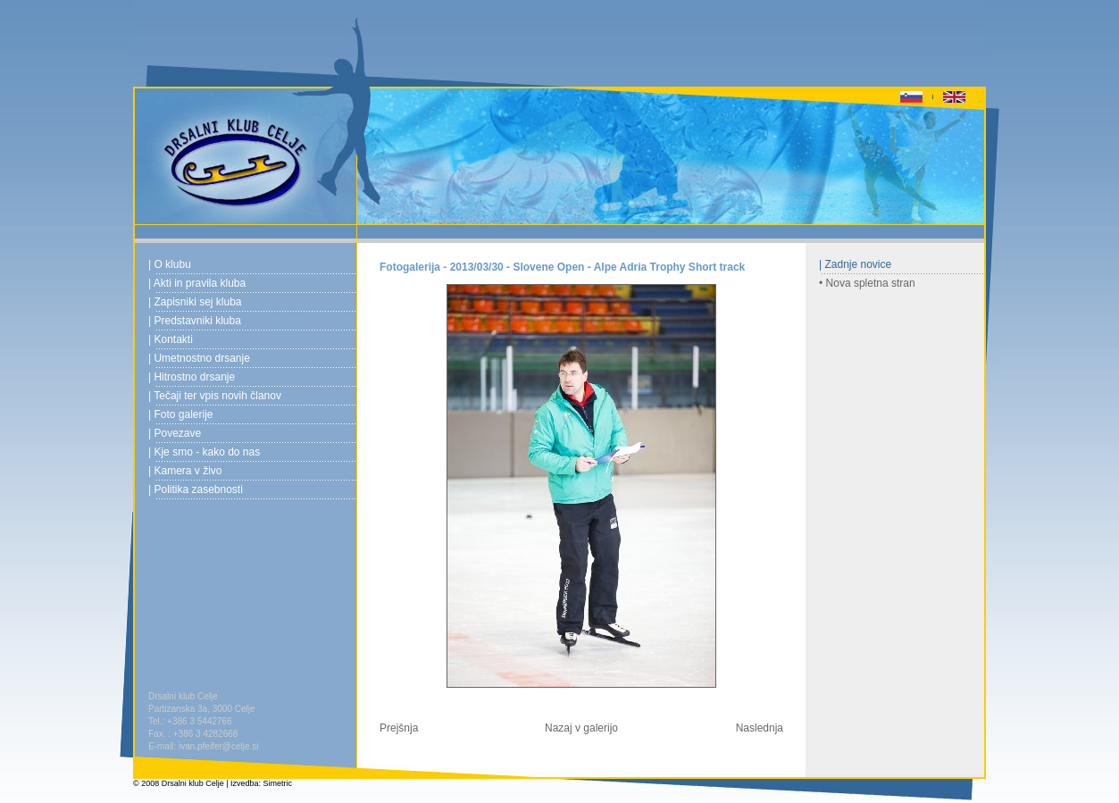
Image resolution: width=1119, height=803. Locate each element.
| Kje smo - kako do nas (204, 452)
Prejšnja (399, 728)
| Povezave (174, 433)
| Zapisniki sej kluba (195, 302)
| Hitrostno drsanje (191, 377)
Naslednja (759, 728)
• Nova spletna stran (867, 283)
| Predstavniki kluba (194, 320)
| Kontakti (170, 339)
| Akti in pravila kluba (197, 283)
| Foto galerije (180, 414)
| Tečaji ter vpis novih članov (214, 395)
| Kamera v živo (184, 470)
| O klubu (169, 264)
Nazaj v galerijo (581, 728)
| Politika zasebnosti (195, 489)
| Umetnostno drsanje (199, 358)
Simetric (278, 783)
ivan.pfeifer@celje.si (219, 746)
